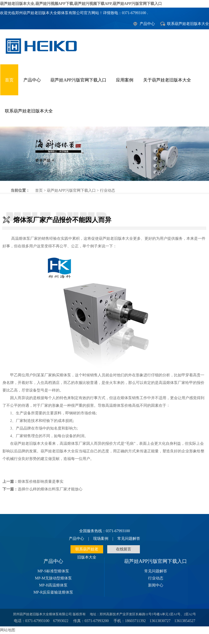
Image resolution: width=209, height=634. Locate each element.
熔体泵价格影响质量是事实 (40, 482)
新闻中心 (155, 585)
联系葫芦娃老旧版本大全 (188, 24)
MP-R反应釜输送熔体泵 (53, 592)
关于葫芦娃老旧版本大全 (167, 80)
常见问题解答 (128, 539)
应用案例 (124, 80)
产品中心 (147, 24)
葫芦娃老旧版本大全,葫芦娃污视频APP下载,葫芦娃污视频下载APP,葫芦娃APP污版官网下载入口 (81, 4)
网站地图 (7, 630)
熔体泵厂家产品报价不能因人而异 (104, 154)
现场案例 (100, 539)
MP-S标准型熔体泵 (53, 571)
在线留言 (123, 549)
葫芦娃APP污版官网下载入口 (78, 80)
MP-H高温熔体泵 (53, 585)
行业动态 (107, 190)
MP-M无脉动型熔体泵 (53, 578)
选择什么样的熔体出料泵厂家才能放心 (50, 489)
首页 (9, 80)
